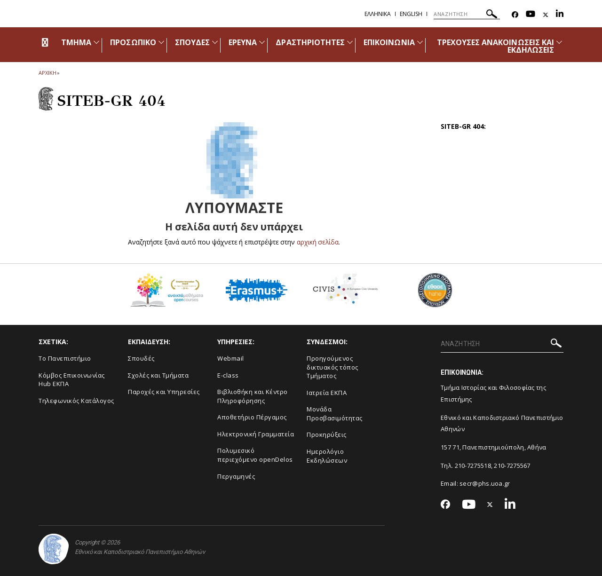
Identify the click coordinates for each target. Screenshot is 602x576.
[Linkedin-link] (559, 15)
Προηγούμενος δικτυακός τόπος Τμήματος (332, 367)
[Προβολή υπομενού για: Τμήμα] (96, 42)
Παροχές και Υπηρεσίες (164, 391)
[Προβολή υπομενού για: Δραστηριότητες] (350, 42)
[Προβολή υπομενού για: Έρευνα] (262, 42)
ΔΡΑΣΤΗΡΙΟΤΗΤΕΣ (310, 42)
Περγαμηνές (236, 476)
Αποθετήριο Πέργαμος (252, 417)
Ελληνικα (377, 14)
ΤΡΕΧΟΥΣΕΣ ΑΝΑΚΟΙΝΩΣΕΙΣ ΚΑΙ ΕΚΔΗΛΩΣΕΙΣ (495, 46)
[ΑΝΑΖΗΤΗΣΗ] (467, 14)
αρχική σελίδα (317, 241)
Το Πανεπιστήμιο (65, 358)
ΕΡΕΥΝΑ (243, 42)
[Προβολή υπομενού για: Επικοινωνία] (420, 42)
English (411, 14)
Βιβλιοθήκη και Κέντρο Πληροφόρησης (252, 396)
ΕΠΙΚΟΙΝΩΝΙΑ (389, 42)
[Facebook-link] (515, 15)
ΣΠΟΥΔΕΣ (192, 42)
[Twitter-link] (545, 15)
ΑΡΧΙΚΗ (47, 72)
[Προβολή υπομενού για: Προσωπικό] (161, 42)
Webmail (230, 358)
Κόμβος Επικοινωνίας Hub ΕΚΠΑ (72, 379)
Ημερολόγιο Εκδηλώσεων (327, 456)
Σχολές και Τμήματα (158, 375)
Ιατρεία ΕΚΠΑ (327, 392)
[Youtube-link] (530, 15)
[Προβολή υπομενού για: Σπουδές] (215, 42)
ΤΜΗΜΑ (76, 42)
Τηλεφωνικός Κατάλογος (76, 400)
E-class (228, 375)
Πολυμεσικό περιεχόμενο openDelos (255, 455)
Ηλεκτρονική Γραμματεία (255, 434)
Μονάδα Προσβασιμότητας (335, 413)
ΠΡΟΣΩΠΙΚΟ (133, 42)
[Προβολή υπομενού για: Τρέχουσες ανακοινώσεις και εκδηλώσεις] (559, 42)
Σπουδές (141, 358)
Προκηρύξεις (327, 434)
